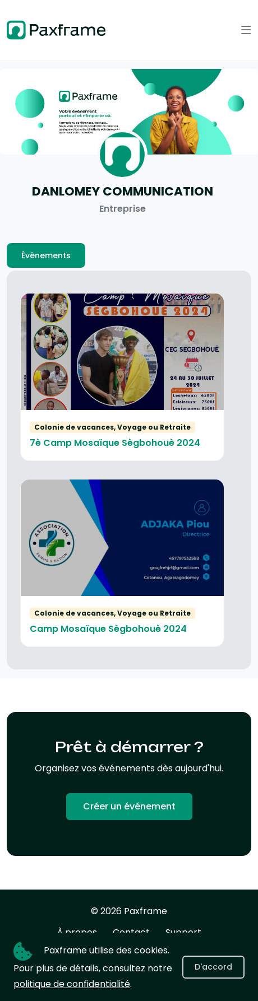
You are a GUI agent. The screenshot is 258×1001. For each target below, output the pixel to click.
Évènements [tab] (46, 255)
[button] (246, 30)
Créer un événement (129, 806)
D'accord (213, 966)
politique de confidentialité (71, 983)
